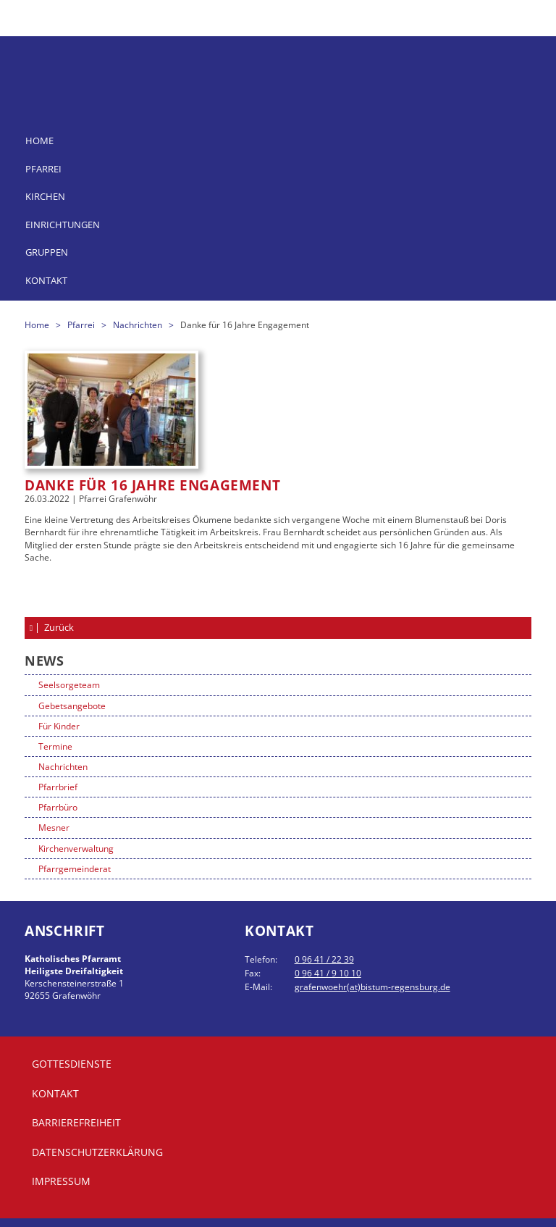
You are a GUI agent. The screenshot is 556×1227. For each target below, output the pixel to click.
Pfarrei (43, 168)
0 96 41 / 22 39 (324, 959)
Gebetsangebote (72, 706)
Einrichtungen (62, 224)
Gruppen (46, 252)
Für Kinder (59, 726)
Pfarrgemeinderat (74, 869)
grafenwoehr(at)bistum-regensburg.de (372, 987)
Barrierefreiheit (76, 1122)
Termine (55, 746)
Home (39, 140)
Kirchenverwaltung (76, 848)
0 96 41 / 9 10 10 (328, 973)
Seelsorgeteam (69, 685)
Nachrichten (138, 325)
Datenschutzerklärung (97, 1152)
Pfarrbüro (57, 807)
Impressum (61, 1181)
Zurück (58, 627)
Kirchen (45, 196)
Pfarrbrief (57, 787)
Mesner (54, 827)
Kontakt (46, 280)
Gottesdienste (71, 1064)
